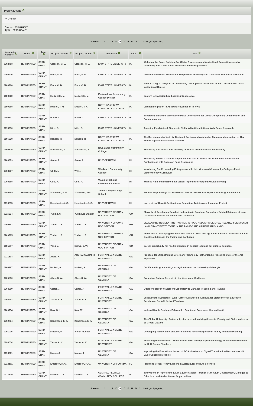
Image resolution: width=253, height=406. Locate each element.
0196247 (8, 117)
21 (140, 41)
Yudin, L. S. (80, 224)
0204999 (8, 288)
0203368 (8, 181)
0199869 (8, 96)
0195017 (8, 246)
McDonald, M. (81, 96)
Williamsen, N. (82, 149)
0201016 (8, 331)
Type (43, 52)
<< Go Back (10, 19)
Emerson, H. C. (82, 363)
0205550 (8, 278)
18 (128, 41)
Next (145, 41)
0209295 (8, 235)
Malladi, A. (80, 267)
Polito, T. (79, 117)
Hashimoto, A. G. (83, 203)
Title (195, 53)
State (133, 53)
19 (132, 41)
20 (136, 41)
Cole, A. (78, 181)
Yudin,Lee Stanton (84, 213)
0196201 (8, 353)
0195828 (8, 138)
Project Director (60, 53)
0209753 (8, 224)
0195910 (8, 128)
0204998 (8, 299)
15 (116, 41)
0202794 (8, 321)
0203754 (8, 310)
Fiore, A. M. (80, 74)
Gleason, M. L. (82, 64)
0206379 (8, 160)
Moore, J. (79, 353)
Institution (111, 53)
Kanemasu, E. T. (83, 321)
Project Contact (84, 53)
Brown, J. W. (81, 246)
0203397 (8, 171)
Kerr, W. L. (80, 310)
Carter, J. (79, 288)
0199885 (8, 192)
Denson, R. (80, 138)
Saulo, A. (79, 160)
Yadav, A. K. (80, 299)
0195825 (8, 149)
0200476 (8, 74)
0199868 (8, 106)
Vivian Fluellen (82, 331)
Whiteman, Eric (82, 192)
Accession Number (11, 53)
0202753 (8, 64)
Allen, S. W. (80, 278)
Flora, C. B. (80, 85)
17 (123, 41)
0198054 (8, 342)
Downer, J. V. (81, 374)
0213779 (8, 374)
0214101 (8, 363)
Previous (94, 41)
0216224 (8, 213)
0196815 (8, 203)
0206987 (8, 267)
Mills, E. (78, 128)
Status (27, 53)
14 (112, 41)
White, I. (78, 171)
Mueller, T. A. (81, 106)
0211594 (8, 256)
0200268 (8, 85)
